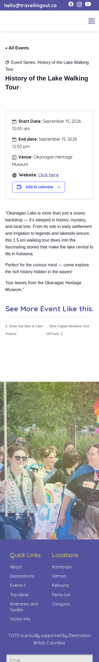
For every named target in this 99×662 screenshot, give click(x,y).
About (16, 566)
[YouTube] (88, 4)
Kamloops (62, 566)
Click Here (48, 174)
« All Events (17, 48)
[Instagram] (79, 4)
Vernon (59, 576)
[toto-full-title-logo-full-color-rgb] (12, 21)
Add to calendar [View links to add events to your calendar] (40, 187)
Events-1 (18, 585)
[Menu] (91, 21)
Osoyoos (61, 604)
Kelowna (60, 585)
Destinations (22, 576)
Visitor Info (20, 619)
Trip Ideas (19, 594)
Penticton (61, 594)
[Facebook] (71, 4)
